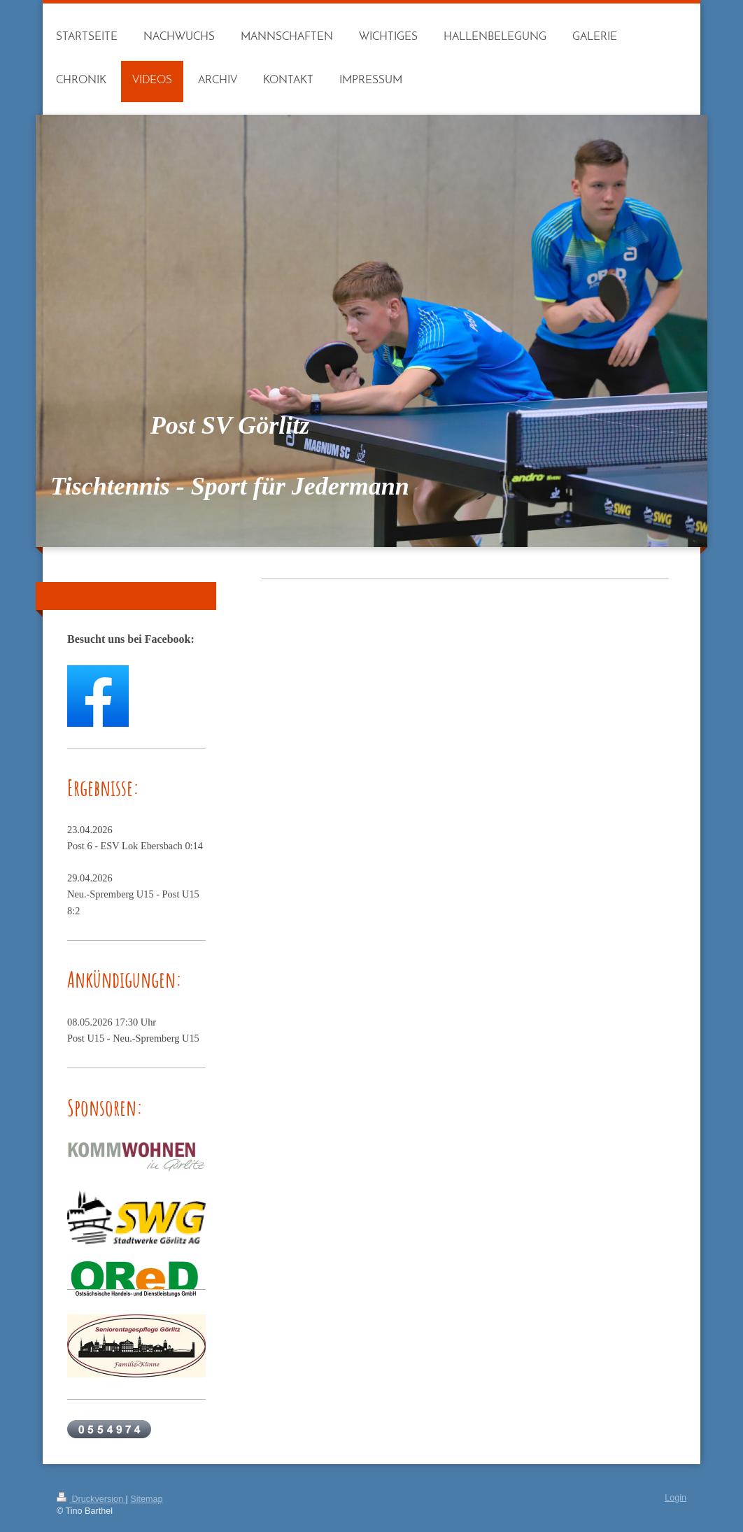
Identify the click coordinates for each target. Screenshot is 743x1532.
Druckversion (91, 1499)
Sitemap (146, 1499)
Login (675, 1498)
